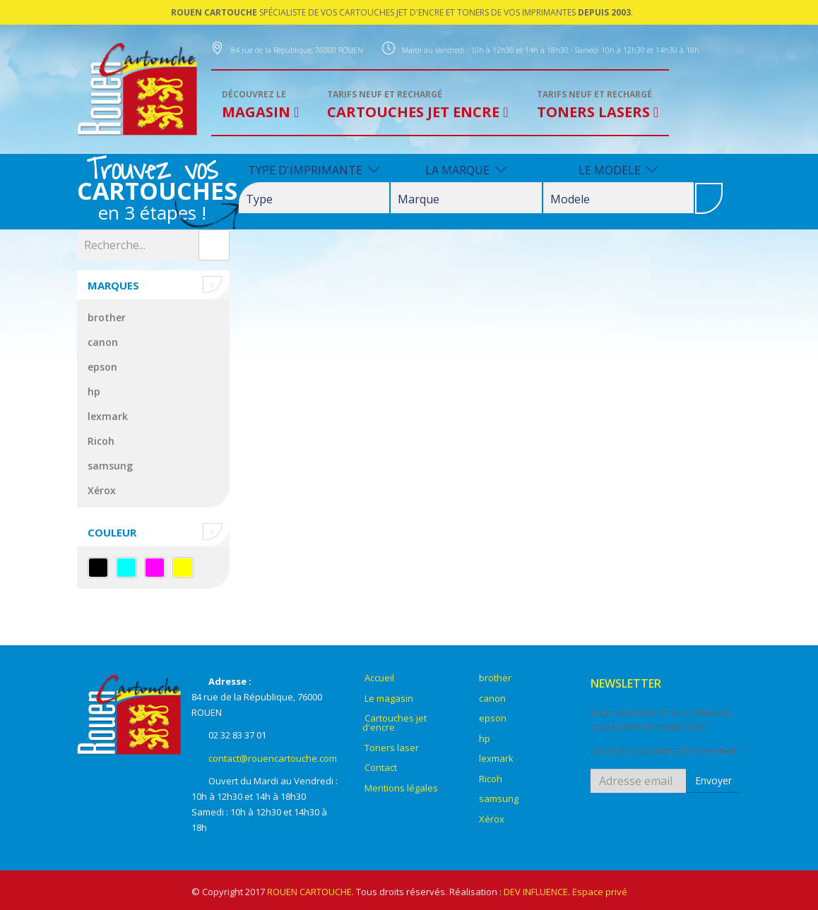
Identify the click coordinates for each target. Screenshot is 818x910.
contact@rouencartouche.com (272, 758)
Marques (113, 285)
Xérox (102, 490)
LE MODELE (618, 170)
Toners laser (391, 747)
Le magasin (388, 698)
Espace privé (599, 891)
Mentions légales (401, 788)
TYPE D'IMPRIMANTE (313, 170)
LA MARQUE (465, 170)
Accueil (379, 677)
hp (94, 391)
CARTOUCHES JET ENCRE (415, 104)
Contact (380, 767)
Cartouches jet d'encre (394, 723)
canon (103, 342)
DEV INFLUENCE (536, 891)
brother (107, 317)
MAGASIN (258, 104)
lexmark (108, 416)
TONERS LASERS (595, 104)
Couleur (112, 532)
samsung (110, 465)
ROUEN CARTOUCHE (309, 891)
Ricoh (101, 441)
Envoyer (713, 780)
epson (102, 366)
